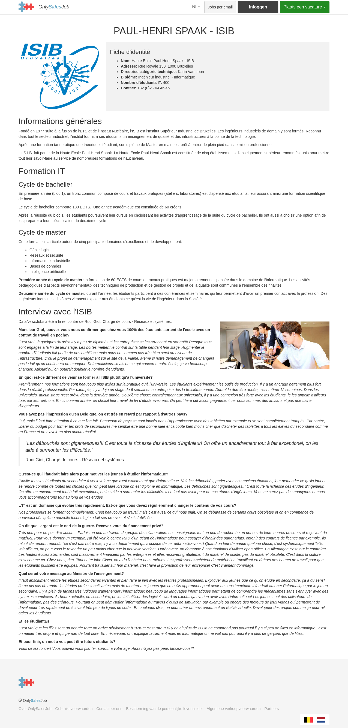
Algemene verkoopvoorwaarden (234, 708)
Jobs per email (220, 7)
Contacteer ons (109, 708)
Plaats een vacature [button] (304, 7)
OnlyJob (53, 7)
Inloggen (258, 7)
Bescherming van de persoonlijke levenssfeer (164, 708)
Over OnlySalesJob (35, 708)
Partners (271, 708)
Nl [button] (196, 6)
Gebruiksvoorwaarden (74, 708)
